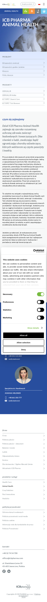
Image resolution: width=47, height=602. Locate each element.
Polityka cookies (8, 520)
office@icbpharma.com (12, 558)
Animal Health (11, 11)
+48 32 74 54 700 (9, 553)
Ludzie (4, 452)
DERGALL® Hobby (9, 95)
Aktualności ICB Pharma (11, 468)
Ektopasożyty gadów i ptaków (13, 67)
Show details (33, 328)
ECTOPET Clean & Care (11, 99)
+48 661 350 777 (15, 398)
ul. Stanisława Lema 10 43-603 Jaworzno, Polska (13, 564)
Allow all (23, 335)
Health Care (7, 482)
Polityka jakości (8, 440)
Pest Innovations (8, 494)
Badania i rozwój (8, 448)
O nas (4, 436)
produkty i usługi (9, 477)
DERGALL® (6, 91)
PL (39, 4)
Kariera (5, 460)
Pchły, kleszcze (7, 75)
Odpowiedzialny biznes (10, 456)
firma (4, 430)
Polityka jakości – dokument (12, 444)
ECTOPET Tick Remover (11, 103)
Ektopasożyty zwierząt (10, 63)
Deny (23, 350)
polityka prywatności (11, 507)
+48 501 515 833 (15, 356)
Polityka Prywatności (10, 529)
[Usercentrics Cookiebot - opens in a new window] (33, 250)
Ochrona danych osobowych (12, 512)
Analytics (5, 499)
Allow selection (23, 342)
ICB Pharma (10, 4)
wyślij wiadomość (14, 359)
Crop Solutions (7, 490)
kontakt (5, 547)
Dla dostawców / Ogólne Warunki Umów (17, 464)
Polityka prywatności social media (15, 516)
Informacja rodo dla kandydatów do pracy (17, 525)
